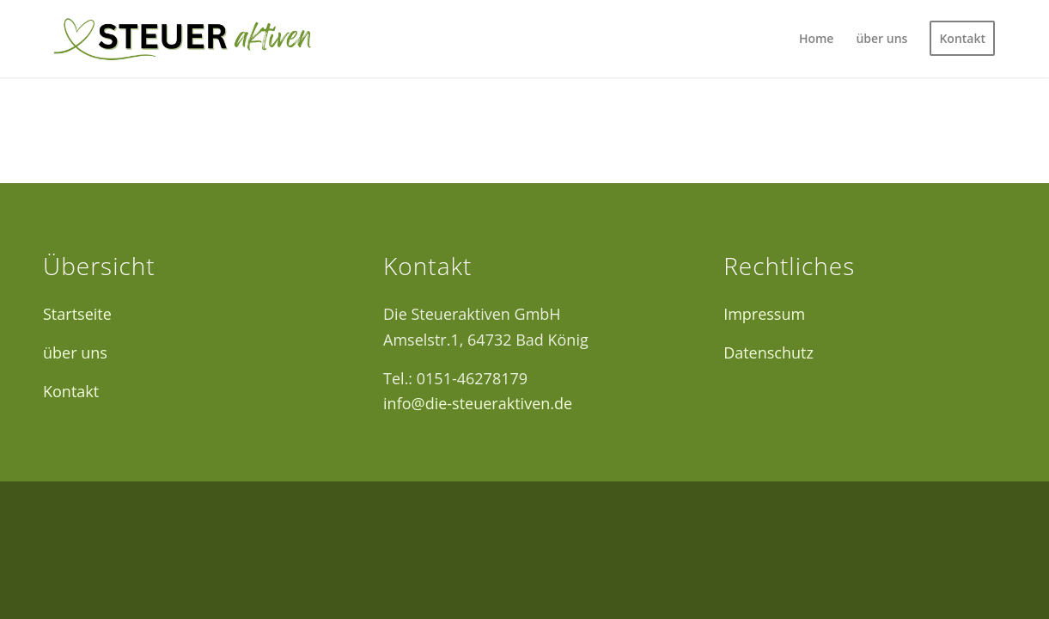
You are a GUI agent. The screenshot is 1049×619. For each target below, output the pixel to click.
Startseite (77, 313)
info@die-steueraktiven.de (477, 403)
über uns (75, 352)
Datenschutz (768, 352)
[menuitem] (816, 38)
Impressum (764, 313)
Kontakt (71, 391)
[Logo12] (181, 38)
